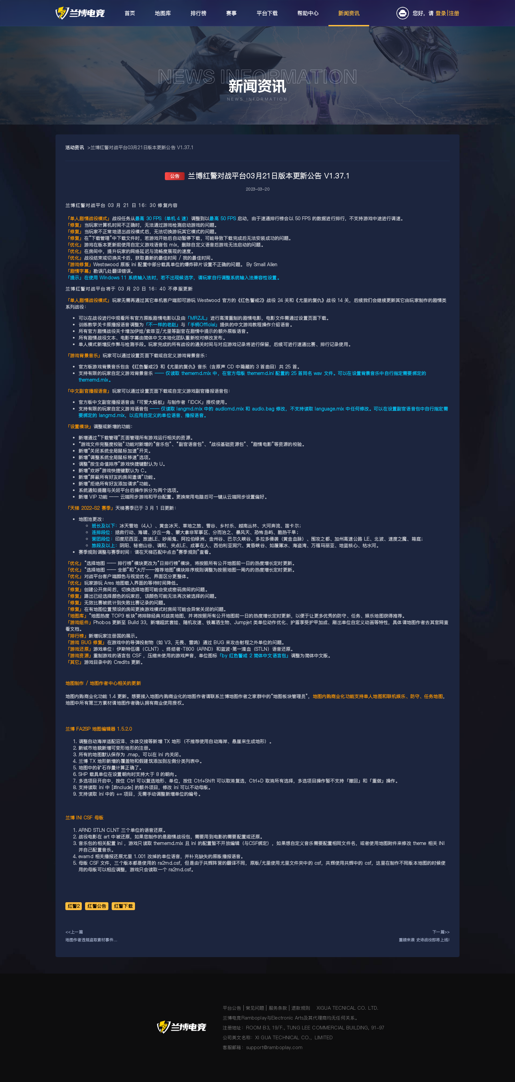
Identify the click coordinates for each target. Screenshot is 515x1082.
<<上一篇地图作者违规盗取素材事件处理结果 (91, 936)
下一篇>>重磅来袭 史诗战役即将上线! (424, 936)
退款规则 (300, 1008)
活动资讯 (74, 147)
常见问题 (255, 1008)
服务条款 (278, 1008)
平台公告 (232, 1008)
